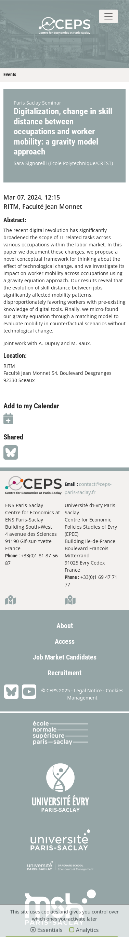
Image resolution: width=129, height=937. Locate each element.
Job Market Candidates (64, 657)
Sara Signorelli (30, 163)
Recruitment (64, 673)
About (64, 626)
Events (9, 74)
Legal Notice (88, 690)
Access (65, 641)
